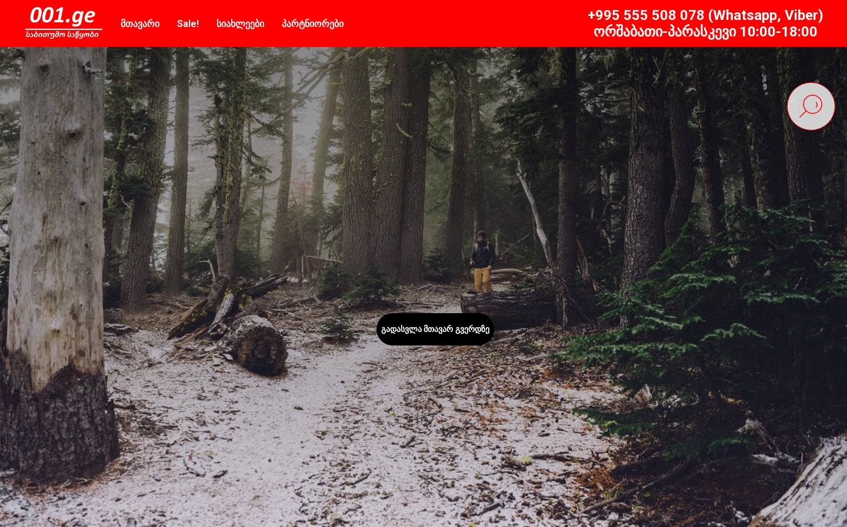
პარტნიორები (313, 23)
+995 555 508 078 (646, 15)
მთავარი (140, 23)
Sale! (188, 23)
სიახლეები (240, 23)
